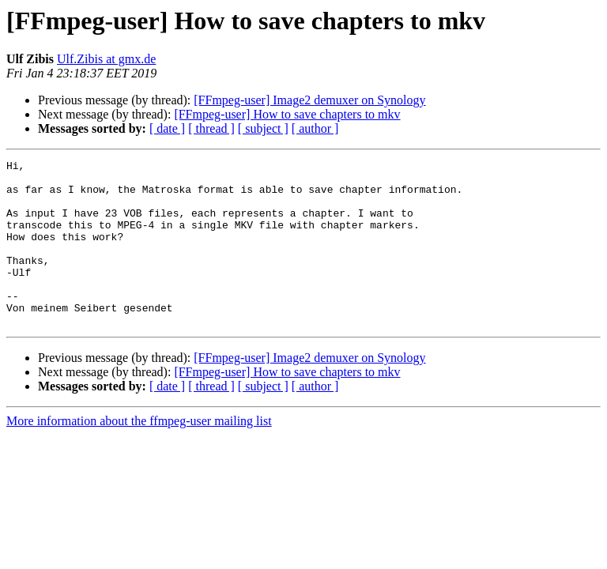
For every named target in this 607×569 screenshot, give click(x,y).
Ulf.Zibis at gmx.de (106, 59)
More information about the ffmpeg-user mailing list (139, 454)
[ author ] (315, 128)
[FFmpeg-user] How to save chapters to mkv (287, 114)
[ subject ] (263, 128)
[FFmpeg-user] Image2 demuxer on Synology (309, 100)
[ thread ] (211, 128)
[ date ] (167, 128)
